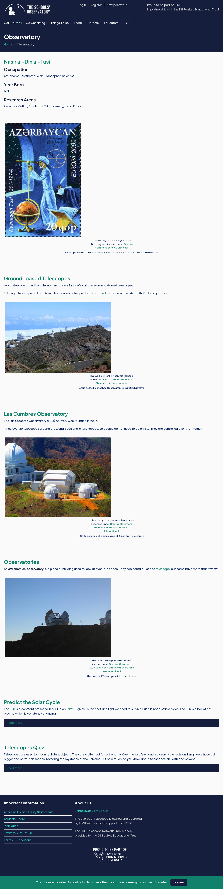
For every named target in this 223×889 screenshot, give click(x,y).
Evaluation (11, 826)
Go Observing (35, 23)
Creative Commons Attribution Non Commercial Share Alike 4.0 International (111, 668)
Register (96, 5)
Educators (111, 23)
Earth (70, 709)
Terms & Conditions (18, 840)
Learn (78, 23)
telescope (163, 569)
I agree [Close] (179, 882)
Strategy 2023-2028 (18, 833)
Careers (93, 23)
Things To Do (60, 23)
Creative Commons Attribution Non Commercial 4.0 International (113, 527)
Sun (12, 709)
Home (8, 44)
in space (98, 293)
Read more (14, 723)
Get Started (12, 23)
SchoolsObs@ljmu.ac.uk (91, 811)
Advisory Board (14, 819)
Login (82, 5)
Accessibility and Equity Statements (28, 812)
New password (117, 5)
